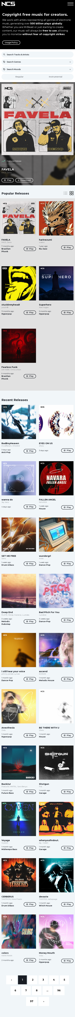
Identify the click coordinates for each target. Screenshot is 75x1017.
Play (7, 180)
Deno (9, 172)
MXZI (4, 172)
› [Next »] (43, 1001)
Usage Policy (11, 42)
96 (59, 990)
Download (24, 180)
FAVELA (8, 169)
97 (31, 1001)
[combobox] (38, 62)
